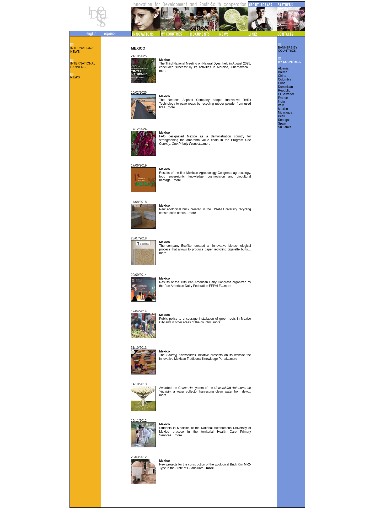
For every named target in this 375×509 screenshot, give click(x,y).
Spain (282, 123)
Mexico (283, 109)
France (283, 98)
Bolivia (282, 72)
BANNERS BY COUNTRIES (287, 49)
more (163, 71)
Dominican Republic (285, 88)
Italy (281, 105)
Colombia (284, 79)
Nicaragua (285, 112)
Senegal (284, 120)
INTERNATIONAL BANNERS (82, 65)
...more (216, 322)
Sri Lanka (284, 127)
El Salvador (286, 94)
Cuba (282, 83)
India (281, 101)
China (282, 76)
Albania (283, 68)
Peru (281, 116)
